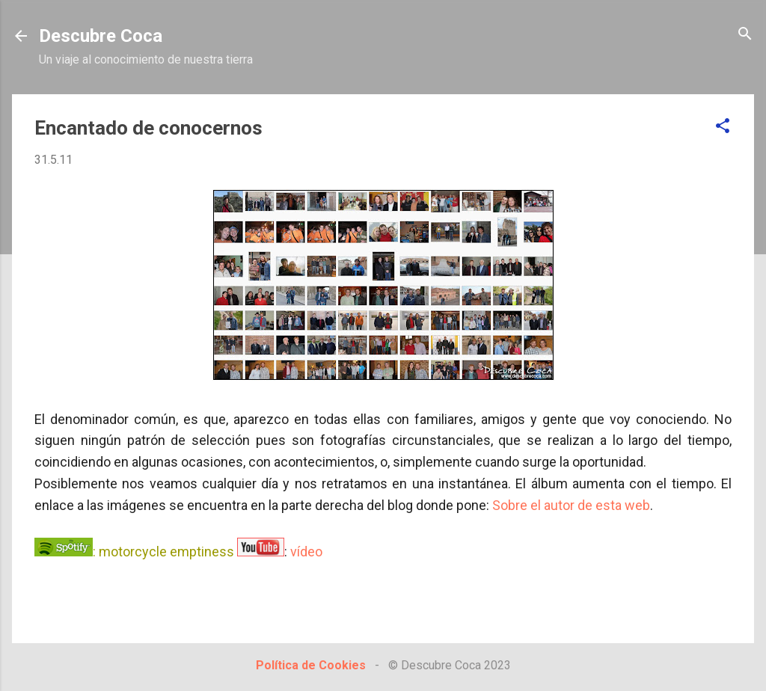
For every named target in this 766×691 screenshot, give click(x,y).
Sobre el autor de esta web (571, 505)
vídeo (306, 551)
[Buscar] (745, 35)
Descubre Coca (100, 35)
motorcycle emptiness (166, 551)
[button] (723, 127)
